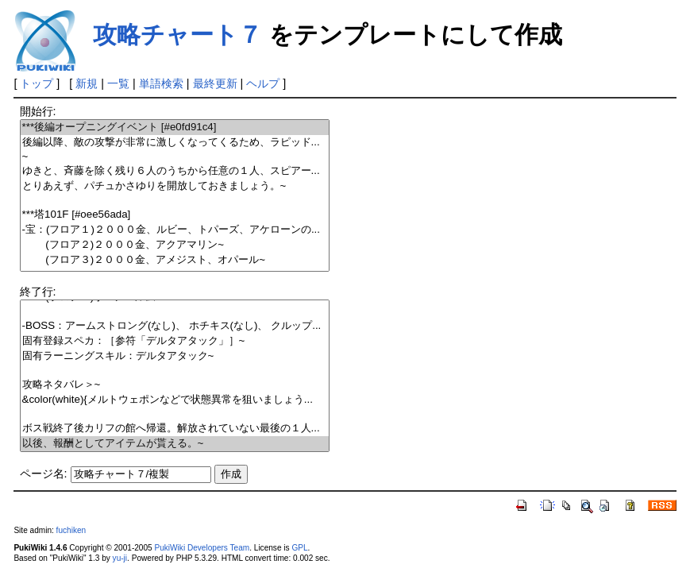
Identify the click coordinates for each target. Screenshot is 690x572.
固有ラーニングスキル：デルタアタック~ (175, 356)
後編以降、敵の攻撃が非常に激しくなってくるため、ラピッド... (175, 142)
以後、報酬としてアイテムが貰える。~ (175, 443)
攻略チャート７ (177, 34)
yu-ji (120, 558)
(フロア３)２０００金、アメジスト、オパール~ (175, 260)
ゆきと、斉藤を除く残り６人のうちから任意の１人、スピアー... (175, 171)
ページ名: (43, 473)
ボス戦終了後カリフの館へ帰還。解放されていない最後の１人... (175, 428)
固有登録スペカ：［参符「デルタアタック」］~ (175, 341)
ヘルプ (262, 83)
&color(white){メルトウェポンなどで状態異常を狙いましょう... (175, 400)
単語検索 (161, 83)
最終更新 (215, 83)
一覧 (118, 83)
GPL (299, 547)
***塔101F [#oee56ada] (175, 214)
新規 (86, 83)
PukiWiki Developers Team (201, 547)
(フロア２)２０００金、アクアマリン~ (175, 245)
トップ (36, 83)
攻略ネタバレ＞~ (175, 384)
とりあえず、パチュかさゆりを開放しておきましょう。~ (175, 186)
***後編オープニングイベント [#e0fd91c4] (175, 127)
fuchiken (71, 530)
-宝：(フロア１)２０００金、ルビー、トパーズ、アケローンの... (175, 230)
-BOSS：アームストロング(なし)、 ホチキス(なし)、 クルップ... (175, 326)
